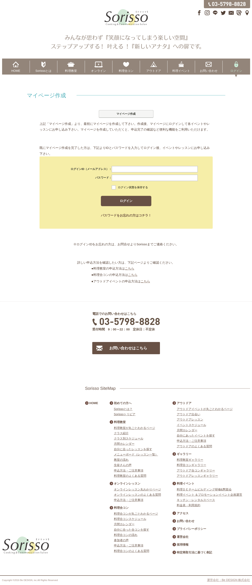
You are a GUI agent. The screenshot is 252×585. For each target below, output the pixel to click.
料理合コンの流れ (125, 535)
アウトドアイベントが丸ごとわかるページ (205, 409)
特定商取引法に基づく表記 (194, 552)
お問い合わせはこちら (128, 348)
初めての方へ (123, 403)
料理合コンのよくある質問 (131, 551)
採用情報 (183, 544)
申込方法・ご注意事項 (128, 470)
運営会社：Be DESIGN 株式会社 (228, 580)
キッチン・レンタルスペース (196, 500)
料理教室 (71, 70)
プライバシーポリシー (191, 528)
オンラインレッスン (127, 483)
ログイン (236, 70)
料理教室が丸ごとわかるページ (134, 428)
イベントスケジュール (191, 425)
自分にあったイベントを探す (196, 435)
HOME (15, 70)
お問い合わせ (209, 70)
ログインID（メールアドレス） (90, 169)
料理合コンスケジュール (130, 519)
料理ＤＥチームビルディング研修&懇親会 (204, 489)
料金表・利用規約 (188, 505)
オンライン (98, 70)
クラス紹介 (121, 433)
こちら (129, 268)
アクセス (183, 513)
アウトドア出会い (188, 414)
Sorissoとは (43, 70)
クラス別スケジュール (128, 438)
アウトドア (153, 70)
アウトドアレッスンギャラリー (197, 475)
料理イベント (181, 70)
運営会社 (183, 536)
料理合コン (126, 70)
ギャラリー (184, 454)
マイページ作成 (126, 113)
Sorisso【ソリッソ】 (126, 17)
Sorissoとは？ (123, 409)
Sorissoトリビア (125, 414)
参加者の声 (121, 540)
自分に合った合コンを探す (131, 529)
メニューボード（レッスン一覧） (136, 454)
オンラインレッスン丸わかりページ (137, 489)
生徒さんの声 (123, 465)
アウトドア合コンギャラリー (196, 470)
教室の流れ (121, 459)
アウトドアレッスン (190, 419)
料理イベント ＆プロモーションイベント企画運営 (209, 494)
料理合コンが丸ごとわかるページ (136, 513)
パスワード (102, 177)
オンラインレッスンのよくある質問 (137, 494)
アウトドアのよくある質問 (194, 446)
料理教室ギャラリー (190, 459)
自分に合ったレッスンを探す (133, 449)
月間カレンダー (124, 443)
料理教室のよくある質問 (130, 475)
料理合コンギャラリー (191, 465)
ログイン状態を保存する (133, 187)
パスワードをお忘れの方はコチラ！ (126, 215)
